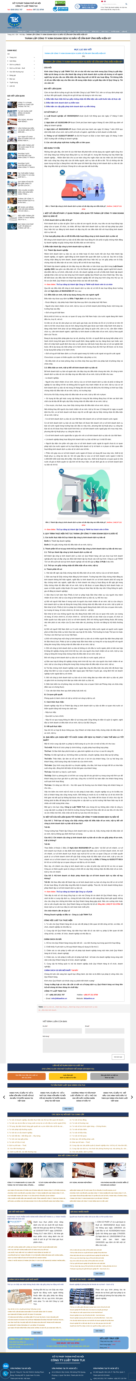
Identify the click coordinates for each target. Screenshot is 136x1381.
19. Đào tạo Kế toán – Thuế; (80, 1129)
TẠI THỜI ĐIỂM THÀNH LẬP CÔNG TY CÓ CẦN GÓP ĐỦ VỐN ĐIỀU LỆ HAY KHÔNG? (31, 1182)
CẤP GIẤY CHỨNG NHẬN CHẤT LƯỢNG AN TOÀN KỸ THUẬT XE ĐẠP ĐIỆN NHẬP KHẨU (32, 1234)
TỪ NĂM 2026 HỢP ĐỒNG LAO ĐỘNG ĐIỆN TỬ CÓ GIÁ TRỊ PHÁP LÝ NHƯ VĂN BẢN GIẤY (33, 1304)
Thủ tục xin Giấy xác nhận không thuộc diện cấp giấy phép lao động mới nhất (35, 1271)
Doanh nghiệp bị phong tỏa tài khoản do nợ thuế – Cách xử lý (92, 1271)
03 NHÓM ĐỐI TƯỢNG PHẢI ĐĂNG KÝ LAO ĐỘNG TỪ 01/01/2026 (26, 1312)
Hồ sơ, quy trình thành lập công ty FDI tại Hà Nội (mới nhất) (87, 1244)
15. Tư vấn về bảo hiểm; (78, 1116)
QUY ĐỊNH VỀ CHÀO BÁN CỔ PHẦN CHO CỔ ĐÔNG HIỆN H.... (26, 125)
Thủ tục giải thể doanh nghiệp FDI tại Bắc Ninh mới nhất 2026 (87, 1250)
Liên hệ (124, 15)
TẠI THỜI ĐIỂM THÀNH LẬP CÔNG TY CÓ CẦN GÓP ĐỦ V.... (26, 162)
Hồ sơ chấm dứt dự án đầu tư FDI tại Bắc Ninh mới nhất (86, 1236)
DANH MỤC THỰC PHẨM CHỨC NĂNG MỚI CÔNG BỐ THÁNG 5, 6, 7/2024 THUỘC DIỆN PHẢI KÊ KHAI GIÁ (36, 1205)
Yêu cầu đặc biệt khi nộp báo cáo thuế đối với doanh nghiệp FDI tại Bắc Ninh (92, 1307)
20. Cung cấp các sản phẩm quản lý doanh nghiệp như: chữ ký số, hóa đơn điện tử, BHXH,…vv (98, 1132)
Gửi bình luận (118, 1044)
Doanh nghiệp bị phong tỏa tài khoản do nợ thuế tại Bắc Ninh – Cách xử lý (91, 1304)
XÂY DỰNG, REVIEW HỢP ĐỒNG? (81, 1169)
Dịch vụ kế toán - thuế (63, 16)
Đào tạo (105, 16)
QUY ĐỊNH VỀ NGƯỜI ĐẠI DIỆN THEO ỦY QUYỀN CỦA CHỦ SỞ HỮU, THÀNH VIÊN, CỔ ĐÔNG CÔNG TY (98, 1182)
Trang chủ (22, 16)
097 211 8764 (38, 10)
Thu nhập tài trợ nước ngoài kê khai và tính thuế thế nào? (86, 1299)
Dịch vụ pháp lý (45, 16)
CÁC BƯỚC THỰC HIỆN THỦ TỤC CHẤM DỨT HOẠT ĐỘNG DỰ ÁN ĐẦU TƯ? (29, 1239)
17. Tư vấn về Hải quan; (78, 1123)
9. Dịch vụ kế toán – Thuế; (16, 1132)
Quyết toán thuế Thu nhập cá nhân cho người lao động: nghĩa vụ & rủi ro (91, 1312)
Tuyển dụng (115, 15)
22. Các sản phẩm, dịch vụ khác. (81, 1138)
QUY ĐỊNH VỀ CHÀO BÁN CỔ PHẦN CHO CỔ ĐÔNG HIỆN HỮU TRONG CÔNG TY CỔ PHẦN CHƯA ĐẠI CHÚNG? (37, 1177)
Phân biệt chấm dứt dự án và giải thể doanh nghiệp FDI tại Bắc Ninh (89, 1242)
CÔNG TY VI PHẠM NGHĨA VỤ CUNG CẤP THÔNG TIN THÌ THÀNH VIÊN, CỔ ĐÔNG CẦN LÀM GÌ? (21, 1171)
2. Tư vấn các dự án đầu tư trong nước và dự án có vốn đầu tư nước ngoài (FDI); (36, 1110)
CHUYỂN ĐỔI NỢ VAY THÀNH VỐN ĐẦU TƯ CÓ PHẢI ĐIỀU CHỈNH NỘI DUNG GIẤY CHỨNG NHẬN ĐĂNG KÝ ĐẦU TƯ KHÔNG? (35, 1242)
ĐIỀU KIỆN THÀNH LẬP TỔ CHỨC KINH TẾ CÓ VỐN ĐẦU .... (26, 134)
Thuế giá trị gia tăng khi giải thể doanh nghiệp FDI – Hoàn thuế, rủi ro (90, 1255)
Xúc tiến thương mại (82, 16)
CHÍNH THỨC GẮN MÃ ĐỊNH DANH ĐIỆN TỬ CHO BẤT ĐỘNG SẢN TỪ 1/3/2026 (30, 1298)
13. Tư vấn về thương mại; (79, 1110)
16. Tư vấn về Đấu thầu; (78, 1119)
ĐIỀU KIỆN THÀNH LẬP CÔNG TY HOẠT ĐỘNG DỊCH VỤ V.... (26, 204)
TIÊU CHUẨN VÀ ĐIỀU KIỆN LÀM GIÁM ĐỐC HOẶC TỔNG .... (26, 179)
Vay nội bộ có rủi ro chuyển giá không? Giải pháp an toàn (24, 1296)
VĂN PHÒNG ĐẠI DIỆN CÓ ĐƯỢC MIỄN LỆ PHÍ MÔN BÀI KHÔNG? (114, 1171)
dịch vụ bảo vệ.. (49, 994)
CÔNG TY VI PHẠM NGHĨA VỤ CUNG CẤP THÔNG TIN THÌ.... (26, 91)
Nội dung (46, 1023)
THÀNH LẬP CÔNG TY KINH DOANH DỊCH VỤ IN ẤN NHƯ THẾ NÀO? (89, 1185)
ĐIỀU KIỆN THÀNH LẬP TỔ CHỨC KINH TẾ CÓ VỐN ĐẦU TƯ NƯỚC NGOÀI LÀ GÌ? (93, 1177)
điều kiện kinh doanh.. (49, 997)
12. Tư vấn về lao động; (78, 1107)
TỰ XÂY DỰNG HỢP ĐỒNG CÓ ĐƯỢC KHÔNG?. (25, 100)
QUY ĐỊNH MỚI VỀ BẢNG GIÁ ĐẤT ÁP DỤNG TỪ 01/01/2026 (24, 1301)
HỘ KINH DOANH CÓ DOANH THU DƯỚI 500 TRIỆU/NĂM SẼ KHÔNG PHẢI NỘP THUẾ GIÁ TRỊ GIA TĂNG (35, 1306)
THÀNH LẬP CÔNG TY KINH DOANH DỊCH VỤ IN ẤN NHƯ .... (26, 187)
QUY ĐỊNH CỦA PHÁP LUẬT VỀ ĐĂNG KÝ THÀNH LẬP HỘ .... (26, 213)
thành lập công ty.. (62, 994)
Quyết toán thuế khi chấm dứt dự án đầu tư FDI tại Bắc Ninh (91, 1204)
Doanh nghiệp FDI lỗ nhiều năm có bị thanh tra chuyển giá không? (89, 1296)
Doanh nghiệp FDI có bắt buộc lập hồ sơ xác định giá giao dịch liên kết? (90, 1310)
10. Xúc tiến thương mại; (16, 1135)
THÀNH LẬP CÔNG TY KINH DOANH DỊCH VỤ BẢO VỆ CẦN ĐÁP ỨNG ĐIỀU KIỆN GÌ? (68, 25)
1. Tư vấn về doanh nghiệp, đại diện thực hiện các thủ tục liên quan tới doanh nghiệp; (35, 1107)
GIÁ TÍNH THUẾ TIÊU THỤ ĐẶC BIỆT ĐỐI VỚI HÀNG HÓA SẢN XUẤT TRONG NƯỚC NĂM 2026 (34, 1309)
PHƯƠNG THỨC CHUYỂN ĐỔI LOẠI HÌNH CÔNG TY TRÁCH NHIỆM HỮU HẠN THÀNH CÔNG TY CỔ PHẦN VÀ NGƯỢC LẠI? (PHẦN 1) (98, 1180)
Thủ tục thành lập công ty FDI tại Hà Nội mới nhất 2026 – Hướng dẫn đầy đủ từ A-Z (93, 1253)
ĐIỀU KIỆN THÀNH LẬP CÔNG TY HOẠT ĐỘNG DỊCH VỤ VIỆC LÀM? (89, 1188)
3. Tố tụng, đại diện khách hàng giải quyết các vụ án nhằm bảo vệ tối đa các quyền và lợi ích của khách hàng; (34, 1113)
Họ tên (45, 1013)
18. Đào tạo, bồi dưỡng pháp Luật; (82, 1126)
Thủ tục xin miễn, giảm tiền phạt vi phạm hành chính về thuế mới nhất (90, 1294)
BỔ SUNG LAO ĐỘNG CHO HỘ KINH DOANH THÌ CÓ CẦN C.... (26, 196)
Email (87, 1013)
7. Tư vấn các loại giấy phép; (17, 1126)
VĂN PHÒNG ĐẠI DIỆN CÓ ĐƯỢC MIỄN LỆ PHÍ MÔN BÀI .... (26, 117)
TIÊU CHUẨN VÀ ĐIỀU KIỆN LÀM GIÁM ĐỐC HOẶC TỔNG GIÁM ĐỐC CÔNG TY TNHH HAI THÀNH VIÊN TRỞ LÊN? (37, 1185)
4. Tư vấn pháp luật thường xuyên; (19, 1116)
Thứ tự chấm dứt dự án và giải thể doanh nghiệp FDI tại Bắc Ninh (88, 1239)
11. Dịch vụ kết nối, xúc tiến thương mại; (22, 1138)
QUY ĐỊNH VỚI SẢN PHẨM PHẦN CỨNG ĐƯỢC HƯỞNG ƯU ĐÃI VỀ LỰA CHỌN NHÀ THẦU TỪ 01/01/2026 (34, 1315)
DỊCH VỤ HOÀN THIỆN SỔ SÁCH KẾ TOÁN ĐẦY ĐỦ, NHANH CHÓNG (27, 1244)
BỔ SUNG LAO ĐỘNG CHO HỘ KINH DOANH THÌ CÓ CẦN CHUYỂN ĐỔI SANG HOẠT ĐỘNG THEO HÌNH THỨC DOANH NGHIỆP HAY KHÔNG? (35, 1188)
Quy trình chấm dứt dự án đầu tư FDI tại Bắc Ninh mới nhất (86, 1247)
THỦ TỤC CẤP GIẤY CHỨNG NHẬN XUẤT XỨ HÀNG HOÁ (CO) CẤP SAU (28, 1236)
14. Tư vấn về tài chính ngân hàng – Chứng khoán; (88, 1113)
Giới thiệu (33, 16)
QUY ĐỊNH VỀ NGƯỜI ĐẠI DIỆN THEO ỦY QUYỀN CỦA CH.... (25, 170)
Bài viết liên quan (16, 83)
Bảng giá (95, 16)
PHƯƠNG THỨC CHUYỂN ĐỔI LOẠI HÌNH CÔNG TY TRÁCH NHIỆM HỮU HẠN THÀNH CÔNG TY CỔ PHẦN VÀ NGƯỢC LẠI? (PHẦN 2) (36, 1180)
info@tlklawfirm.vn (16, 1372)
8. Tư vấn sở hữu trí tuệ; (16, 1129)
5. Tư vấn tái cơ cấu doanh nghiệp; (20, 1119)
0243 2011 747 (16, 10)
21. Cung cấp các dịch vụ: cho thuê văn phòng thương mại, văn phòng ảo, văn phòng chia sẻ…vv (98, 1135)
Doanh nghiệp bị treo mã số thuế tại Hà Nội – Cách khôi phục (87, 1302)
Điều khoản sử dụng (77, 1379)
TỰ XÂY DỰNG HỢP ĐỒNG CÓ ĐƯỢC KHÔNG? (51, 1171)
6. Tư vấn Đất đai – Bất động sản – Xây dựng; (24, 1123)
